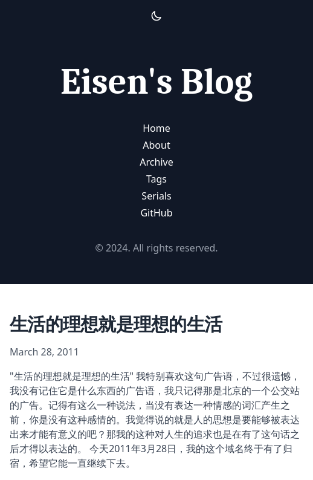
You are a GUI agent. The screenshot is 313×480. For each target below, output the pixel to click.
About (156, 145)
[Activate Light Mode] (156, 16)
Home (156, 128)
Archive (156, 162)
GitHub (156, 212)
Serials (156, 196)
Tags (156, 179)
